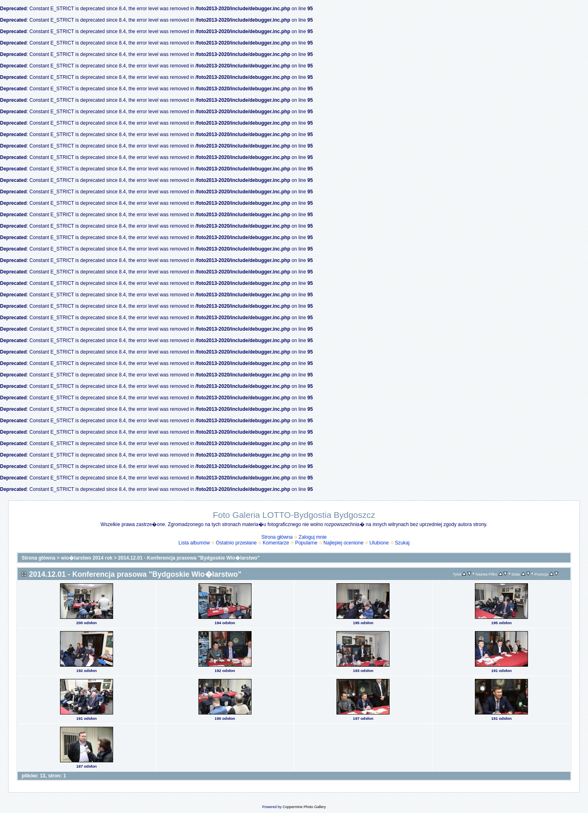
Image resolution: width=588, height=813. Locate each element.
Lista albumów (194, 543)
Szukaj (402, 543)
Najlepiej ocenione (343, 543)
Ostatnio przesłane (236, 543)
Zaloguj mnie (312, 537)
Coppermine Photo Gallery (304, 807)
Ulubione (379, 543)
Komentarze (276, 543)
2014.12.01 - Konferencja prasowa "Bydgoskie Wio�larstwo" (189, 558)
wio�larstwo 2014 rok (86, 558)
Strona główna (277, 537)
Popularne (306, 543)
